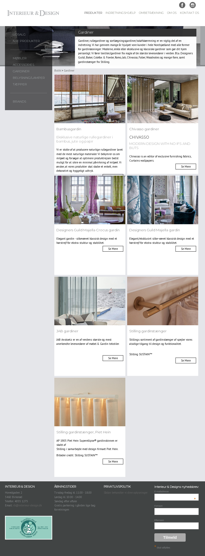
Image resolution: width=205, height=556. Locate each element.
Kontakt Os (189, 13)
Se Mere (186, 166)
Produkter (93, 13)
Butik (57, 70)
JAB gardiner (67, 331)
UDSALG (19, 34)
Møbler (20, 58)
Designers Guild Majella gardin (154, 230)
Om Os (172, 13)
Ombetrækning (151, 13)
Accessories (23, 65)
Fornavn (158, 506)
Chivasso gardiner (144, 129)
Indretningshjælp (121, 13)
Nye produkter (26, 41)
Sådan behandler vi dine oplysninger (126, 492)
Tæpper (20, 84)
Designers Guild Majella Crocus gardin (88, 230)
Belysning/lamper (29, 78)
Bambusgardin (68, 129)
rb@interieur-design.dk (27, 505)
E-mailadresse (175, 491)
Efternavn (159, 520)
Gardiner (21, 71)
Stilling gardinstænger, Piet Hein (83, 432)
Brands (19, 101)
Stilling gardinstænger (148, 331)
